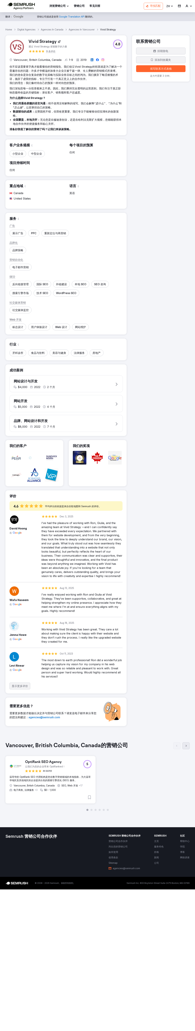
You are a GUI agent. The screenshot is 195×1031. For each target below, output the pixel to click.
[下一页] (186, 748)
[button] (169, 6)
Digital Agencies (26, 29)
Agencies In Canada (52, 29)
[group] (97, 779)
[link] (79, 6)
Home (8, 29)
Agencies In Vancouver (82, 29)
